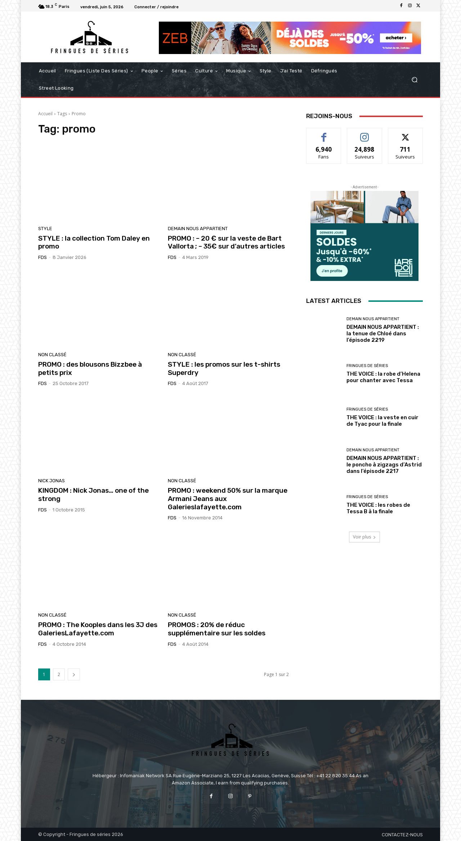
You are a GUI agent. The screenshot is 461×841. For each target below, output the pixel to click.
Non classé (52, 354)
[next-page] (74, 674)
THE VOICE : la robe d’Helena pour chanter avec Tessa (383, 377)
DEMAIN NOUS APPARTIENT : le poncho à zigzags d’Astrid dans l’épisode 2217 (384, 464)
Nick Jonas (51, 480)
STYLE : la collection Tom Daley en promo (94, 242)
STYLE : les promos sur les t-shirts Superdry (224, 368)
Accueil (45, 114)
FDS (42, 257)
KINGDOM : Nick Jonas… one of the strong (93, 494)
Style (45, 228)
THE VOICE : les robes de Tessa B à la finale (378, 508)
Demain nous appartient (198, 228)
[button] (414, 79)
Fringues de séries (367, 366)
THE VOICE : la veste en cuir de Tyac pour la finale (382, 420)
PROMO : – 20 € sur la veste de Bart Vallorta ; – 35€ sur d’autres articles (226, 242)
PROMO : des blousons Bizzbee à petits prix (90, 368)
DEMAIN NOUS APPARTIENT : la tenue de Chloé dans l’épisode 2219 (382, 333)
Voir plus (364, 537)
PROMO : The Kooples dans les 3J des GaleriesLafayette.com (97, 629)
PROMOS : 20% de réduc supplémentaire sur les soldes (216, 629)
